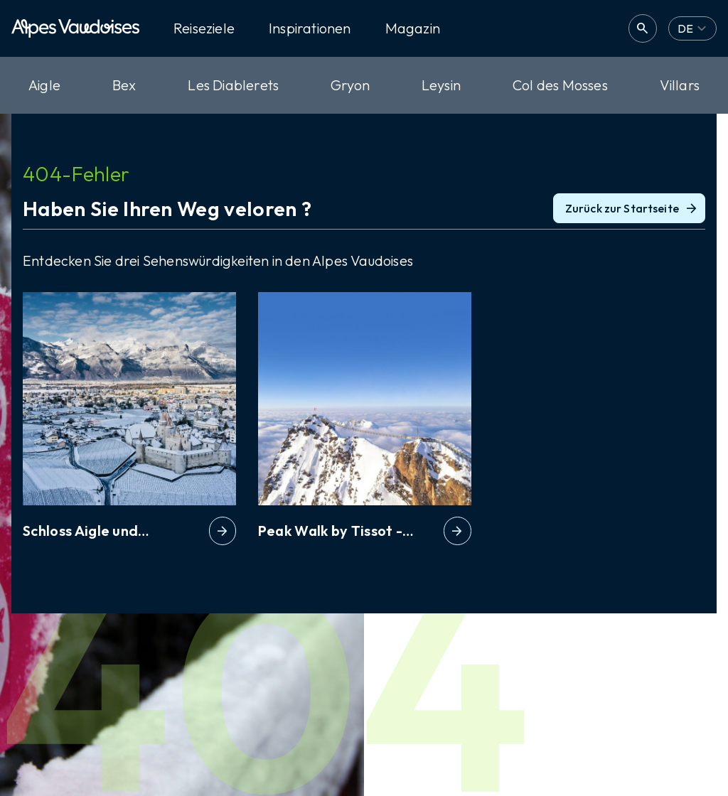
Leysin (441, 85)
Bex (124, 85)
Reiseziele (204, 28)
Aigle (44, 85)
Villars (680, 85)
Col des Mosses (560, 85)
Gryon (350, 85)
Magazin (412, 28)
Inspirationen (310, 28)
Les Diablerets (233, 85)
